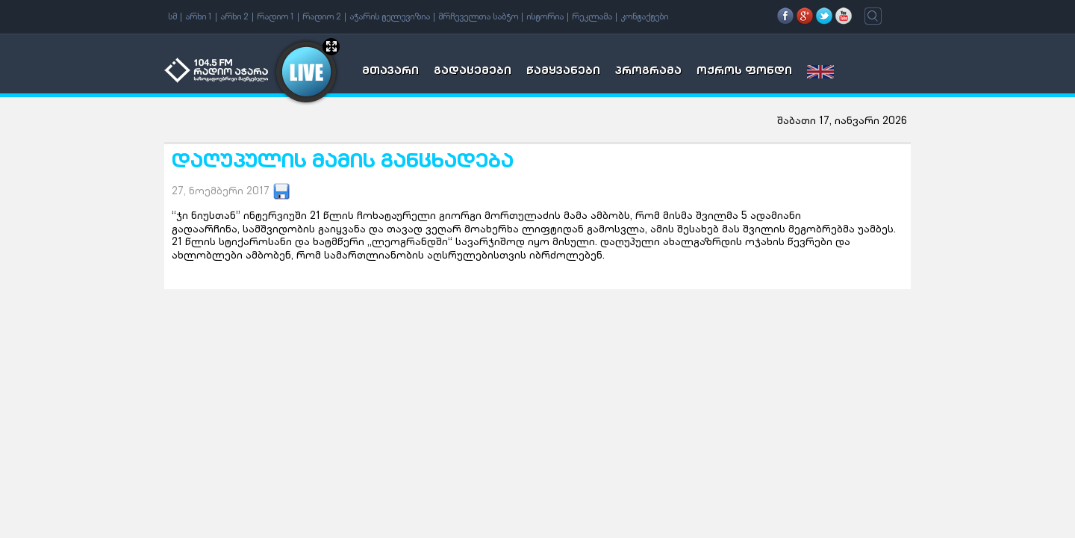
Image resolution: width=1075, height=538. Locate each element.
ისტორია (545, 17)
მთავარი (390, 72)
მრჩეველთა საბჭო (478, 17)
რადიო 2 (321, 17)
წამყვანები (563, 72)
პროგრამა (648, 72)
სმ (172, 17)
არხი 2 (234, 17)
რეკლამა (592, 17)
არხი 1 (198, 17)
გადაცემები (472, 72)
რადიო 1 (275, 17)
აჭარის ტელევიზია (389, 17)
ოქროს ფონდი (744, 72)
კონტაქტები (644, 17)
